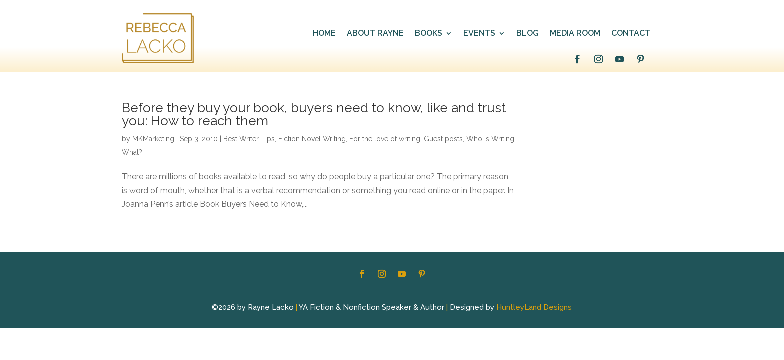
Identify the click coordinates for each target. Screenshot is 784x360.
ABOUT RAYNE (375, 34)
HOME (324, 34)
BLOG (527, 34)
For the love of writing (385, 139)
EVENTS (480, 34)
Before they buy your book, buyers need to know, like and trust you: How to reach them (314, 114)
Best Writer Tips (249, 139)
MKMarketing (153, 139)
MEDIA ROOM (575, 34)
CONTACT (631, 34)
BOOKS (428, 34)
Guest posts (443, 139)
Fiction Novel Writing (312, 139)
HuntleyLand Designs (534, 307)
